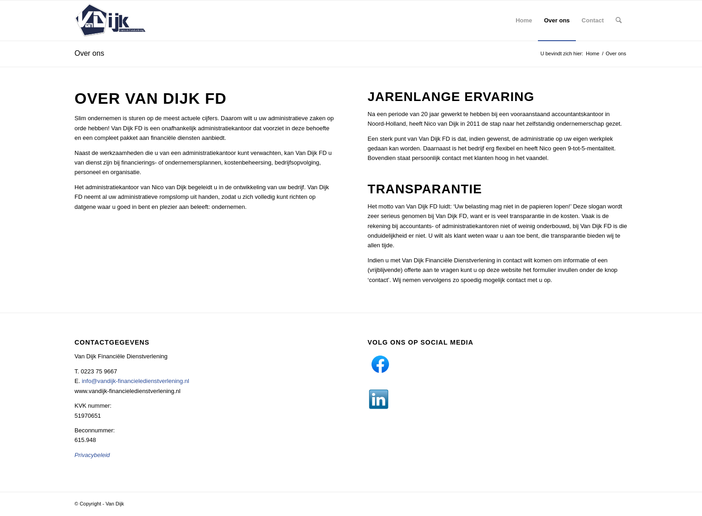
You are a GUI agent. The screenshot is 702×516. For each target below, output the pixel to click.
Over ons (89, 53)
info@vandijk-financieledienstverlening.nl (135, 381)
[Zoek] (619, 20)
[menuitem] (524, 20)
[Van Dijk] (110, 20)
